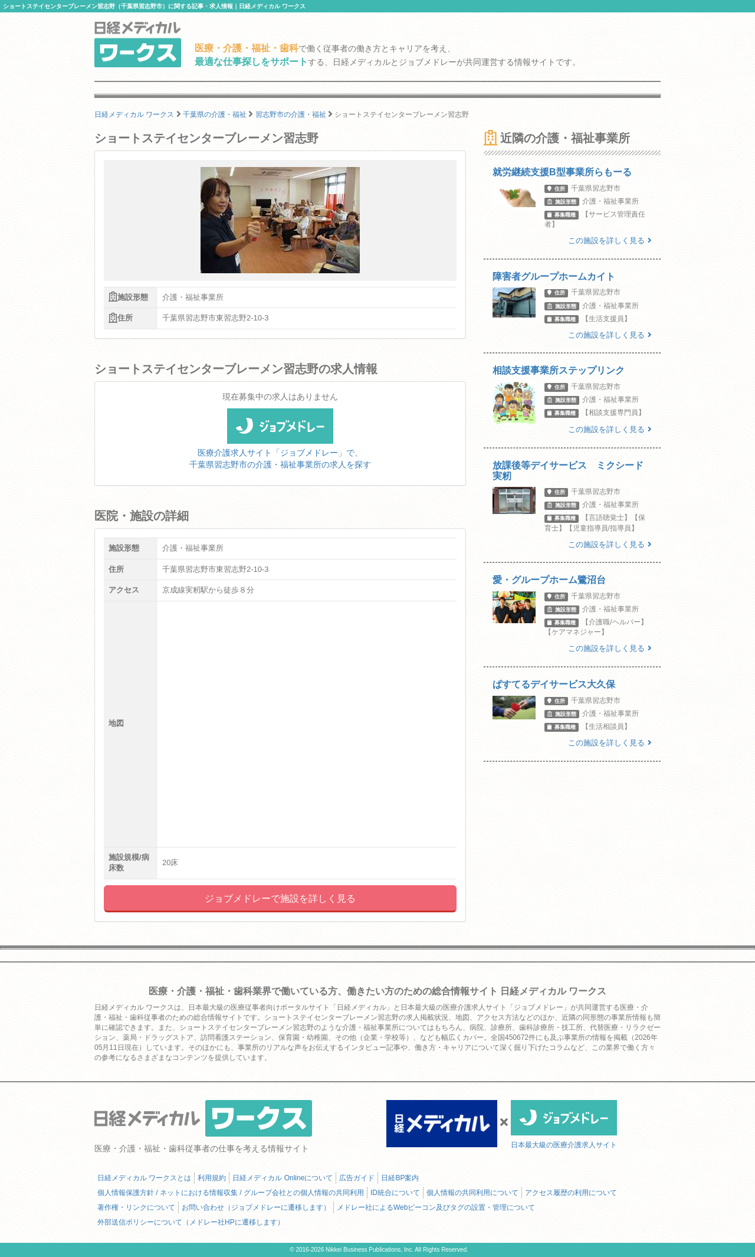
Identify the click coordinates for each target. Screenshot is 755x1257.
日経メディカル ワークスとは (144, 1178)
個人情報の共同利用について (472, 1193)
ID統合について (395, 1193)
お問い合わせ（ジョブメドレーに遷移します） (256, 1207)
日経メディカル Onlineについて (282, 1178)
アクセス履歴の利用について (571, 1193)
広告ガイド (357, 1178)
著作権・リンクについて (136, 1207)
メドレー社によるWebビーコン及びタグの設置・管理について (436, 1207)
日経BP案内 (400, 1178)
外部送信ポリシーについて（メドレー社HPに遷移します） (190, 1222)
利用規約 (212, 1178)
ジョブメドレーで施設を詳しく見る (280, 898)
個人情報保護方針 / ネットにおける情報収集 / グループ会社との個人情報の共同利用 (230, 1193)
